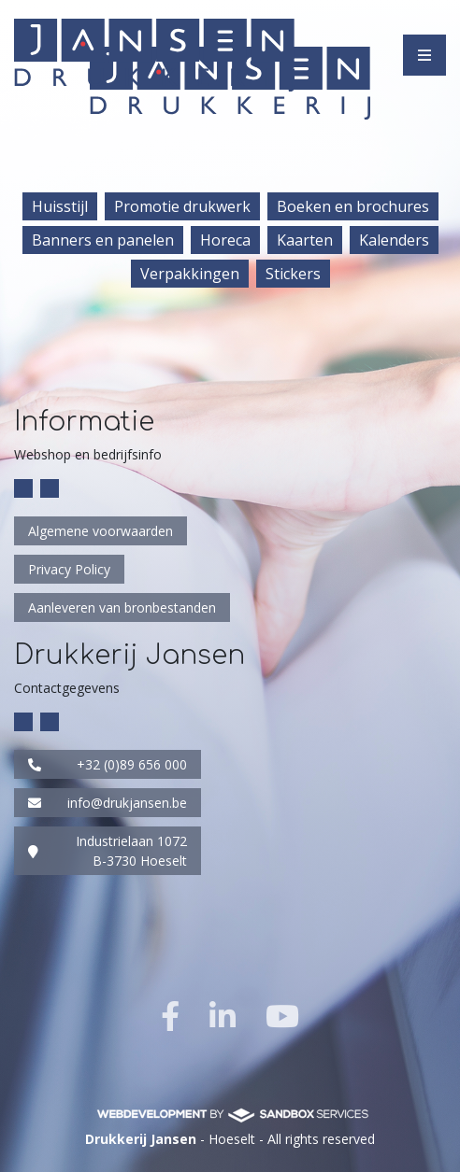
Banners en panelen (103, 240)
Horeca (225, 240)
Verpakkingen (189, 273)
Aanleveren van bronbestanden (122, 607)
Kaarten (305, 240)
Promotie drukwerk (182, 206)
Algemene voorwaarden (100, 531)
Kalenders (394, 240)
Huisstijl (60, 206)
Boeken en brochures (353, 206)
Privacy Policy (69, 569)
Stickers (293, 273)
